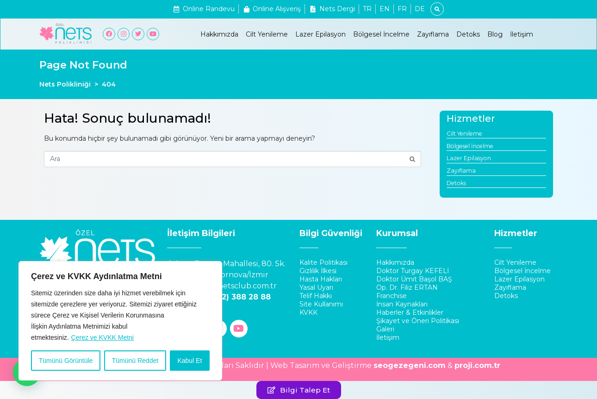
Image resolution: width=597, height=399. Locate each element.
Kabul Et (189, 360)
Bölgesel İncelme (381, 34)
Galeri (385, 329)
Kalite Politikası (323, 262)
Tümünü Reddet (135, 360)
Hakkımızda (219, 34)
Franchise (391, 296)
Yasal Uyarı (316, 287)
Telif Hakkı (315, 296)
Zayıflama (433, 34)
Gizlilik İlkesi (317, 271)
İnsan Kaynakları (402, 304)
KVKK (308, 312)
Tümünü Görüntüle (66, 360)
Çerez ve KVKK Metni (102, 337)
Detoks (468, 34)
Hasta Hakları (320, 279)
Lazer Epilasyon (320, 34)
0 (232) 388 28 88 (236, 297)
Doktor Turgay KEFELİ (412, 271)
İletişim (521, 34)
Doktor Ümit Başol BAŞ (414, 279)
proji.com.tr (477, 365)
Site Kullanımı (321, 304)
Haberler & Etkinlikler (409, 312)
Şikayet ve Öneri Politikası (417, 321)
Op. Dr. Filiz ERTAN (407, 287)
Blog (495, 34)
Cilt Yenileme (267, 34)
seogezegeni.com (409, 365)
